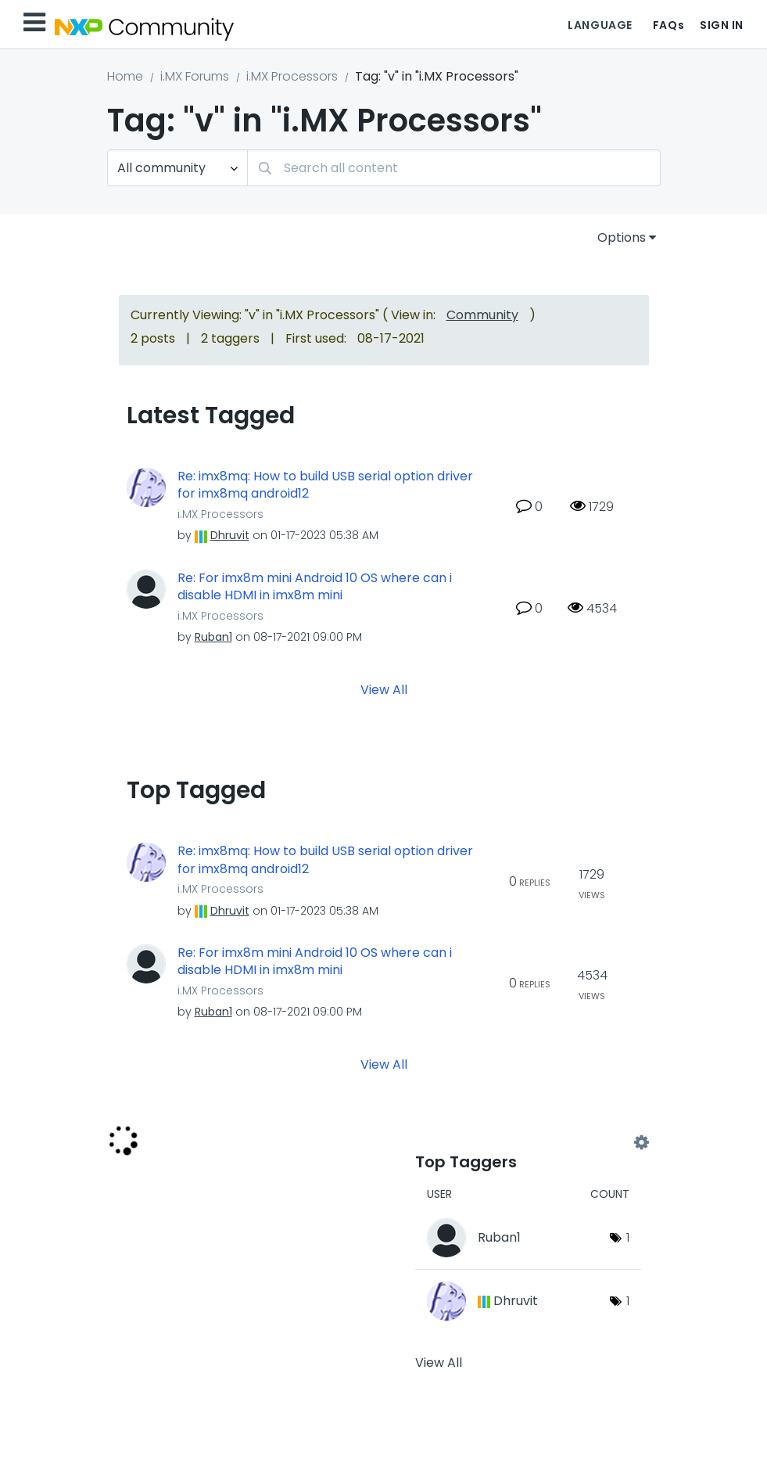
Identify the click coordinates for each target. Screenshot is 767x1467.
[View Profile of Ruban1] (213, 637)
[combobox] (454, 167)
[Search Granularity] (177, 167)
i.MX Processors (292, 76)
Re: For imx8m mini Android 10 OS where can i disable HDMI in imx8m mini (314, 587)
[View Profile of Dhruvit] (229, 535)
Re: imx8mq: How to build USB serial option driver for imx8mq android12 (325, 485)
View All (383, 690)
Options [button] (621, 237)
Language (600, 25)
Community (482, 315)
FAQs (668, 25)
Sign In (722, 25)
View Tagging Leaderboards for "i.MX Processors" (528, 1143)
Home (125, 76)
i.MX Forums (194, 76)
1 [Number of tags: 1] (627, 1237)
